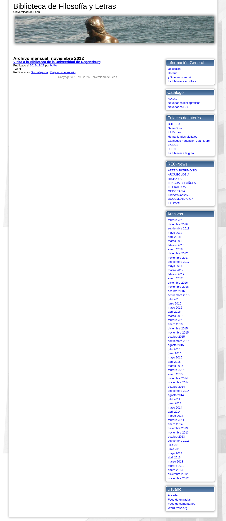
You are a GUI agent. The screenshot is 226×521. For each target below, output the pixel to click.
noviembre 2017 (178, 257)
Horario (172, 73)
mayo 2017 (175, 266)
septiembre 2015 (179, 341)
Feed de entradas (179, 499)
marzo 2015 (175, 366)
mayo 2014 (175, 407)
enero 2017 (175, 278)
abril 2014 (174, 411)
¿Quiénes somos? (180, 77)
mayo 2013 (175, 453)
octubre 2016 (176, 291)
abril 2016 (174, 311)
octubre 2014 (176, 386)
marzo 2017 (175, 270)
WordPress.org (177, 508)
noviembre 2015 (178, 332)
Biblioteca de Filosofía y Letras (64, 6)
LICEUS (173, 144)
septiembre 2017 (179, 261)
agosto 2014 (176, 395)
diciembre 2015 (178, 328)
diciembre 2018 (178, 224)
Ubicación (174, 69)
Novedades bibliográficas (184, 103)
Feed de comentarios (181, 503)
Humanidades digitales (182, 136)
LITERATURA (177, 187)
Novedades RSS (179, 107)
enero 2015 (175, 374)
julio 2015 (174, 349)
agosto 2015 (176, 345)
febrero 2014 (176, 420)
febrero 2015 (176, 370)
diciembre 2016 (178, 282)
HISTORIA (175, 178)
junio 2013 (174, 449)
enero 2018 (175, 249)
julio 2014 (174, 399)
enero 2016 (175, 324)
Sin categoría (39, 72)
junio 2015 (174, 353)
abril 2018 (174, 237)
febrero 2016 (176, 320)
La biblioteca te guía (181, 153)
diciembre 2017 (178, 253)
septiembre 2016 (179, 295)
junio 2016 (174, 303)
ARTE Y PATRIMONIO (182, 170)
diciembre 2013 (178, 428)
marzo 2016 (175, 316)
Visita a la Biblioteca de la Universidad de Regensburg (57, 62)
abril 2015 (174, 361)
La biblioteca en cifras (182, 81)
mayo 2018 (175, 232)
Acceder (173, 495)
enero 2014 (175, 424)
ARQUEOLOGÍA (179, 174)
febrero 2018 (176, 245)
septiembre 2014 (179, 390)
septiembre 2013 (179, 440)
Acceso (172, 98)
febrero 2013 (176, 465)
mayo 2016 (175, 307)
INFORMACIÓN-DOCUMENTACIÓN (181, 197)
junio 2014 (174, 403)
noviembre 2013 (178, 432)
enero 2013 (175, 470)
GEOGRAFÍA (176, 191)
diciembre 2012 (178, 474)
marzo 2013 (175, 461)
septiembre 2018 (179, 228)
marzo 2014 (175, 415)
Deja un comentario (62, 72)
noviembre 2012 (178, 478)
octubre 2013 (176, 436)
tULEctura (174, 132)
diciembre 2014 (178, 378)
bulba (53, 65)
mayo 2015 (175, 357)
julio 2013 (174, 445)
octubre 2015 (176, 336)
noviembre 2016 (178, 286)
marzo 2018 (175, 241)
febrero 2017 (176, 274)
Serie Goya (175, 128)
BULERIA (174, 124)
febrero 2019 (176, 220)
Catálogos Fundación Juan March (189, 140)
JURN (172, 149)
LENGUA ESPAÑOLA (182, 183)
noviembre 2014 (178, 382)
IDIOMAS (174, 203)
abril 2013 (174, 457)
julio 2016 (174, 299)
